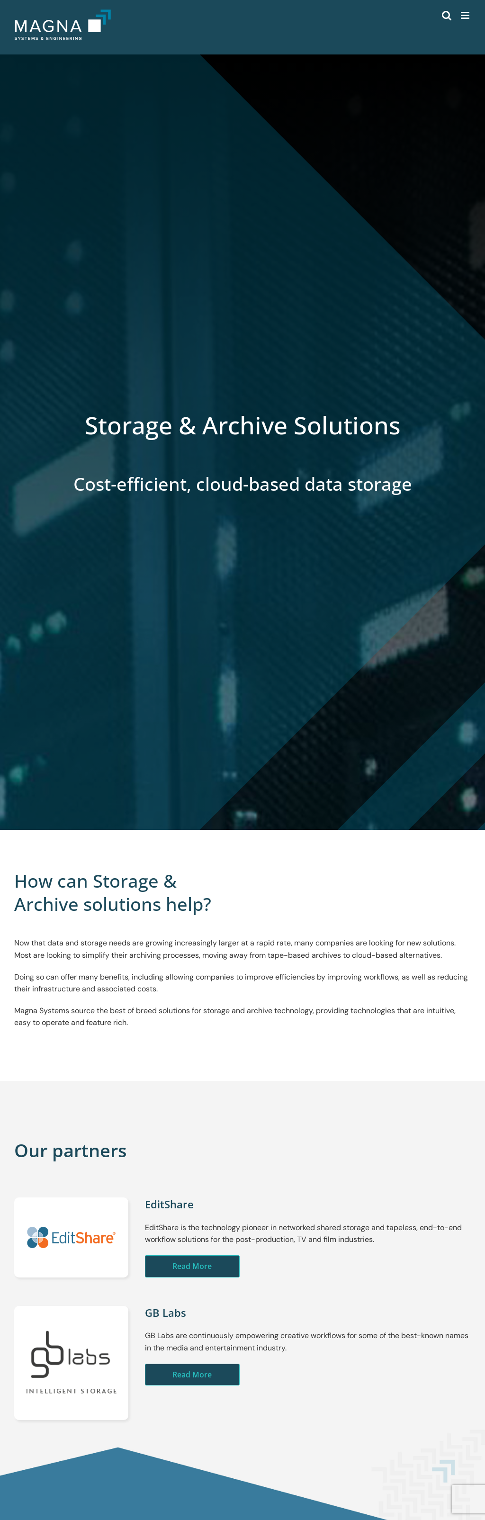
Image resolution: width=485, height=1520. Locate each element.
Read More (192, 1266)
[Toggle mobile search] (446, 15)
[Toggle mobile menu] (466, 15)
